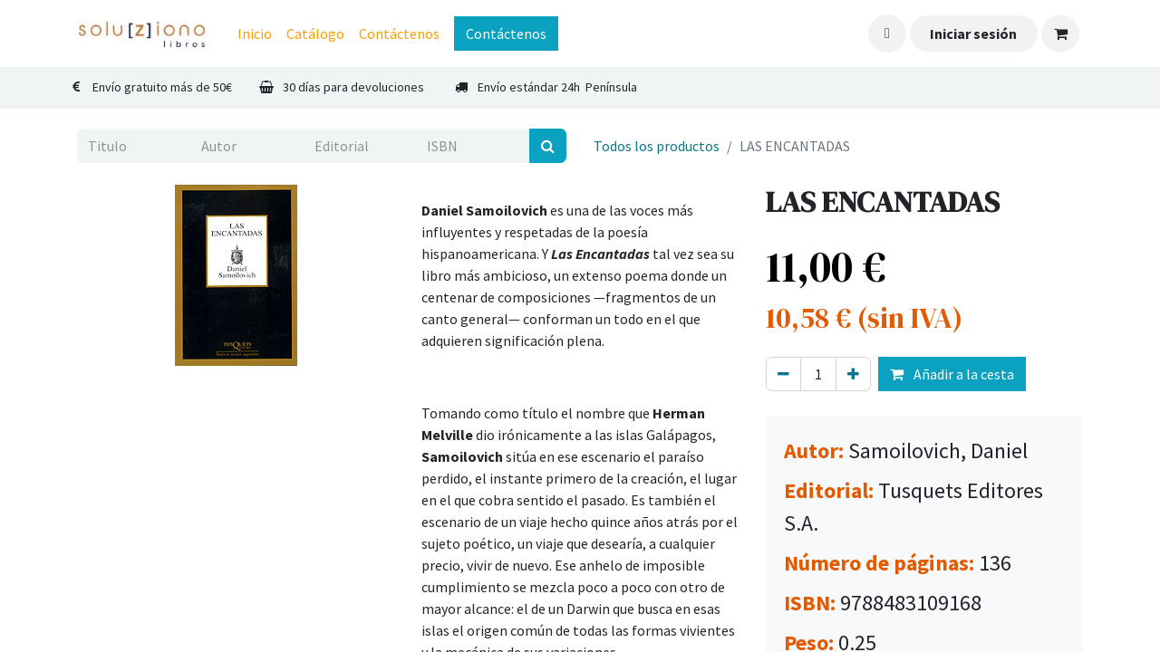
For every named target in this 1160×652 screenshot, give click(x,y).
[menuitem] (254, 33)
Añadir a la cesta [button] (952, 374)
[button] (887, 33)
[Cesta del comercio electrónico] (1060, 33)
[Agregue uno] (853, 374)
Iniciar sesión (973, 33)
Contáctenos (506, 33)
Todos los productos (657, 146)
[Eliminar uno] (783, 374)
